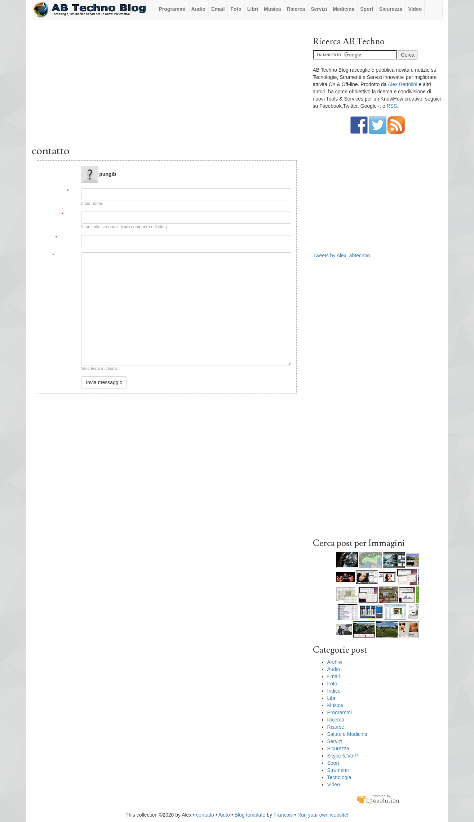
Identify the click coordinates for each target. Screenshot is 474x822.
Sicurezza (391, 9)
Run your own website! (323, 815)
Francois (283, 815)
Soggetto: (66, 238)
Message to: (65, 168)
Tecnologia (339, 777)
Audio (198, 9)
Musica (272, 9)
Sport (366, 9)
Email (218, 9)
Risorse (335, 727)
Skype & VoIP (342, 756)
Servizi (319, 9)
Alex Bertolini (402, 84)
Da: (71, 191)
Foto (235, 9)
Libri (252, 9)
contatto (205, 815)
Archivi (334, 662)
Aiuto (224, 815)
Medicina (343, 9)
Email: (69, 214)
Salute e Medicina (347, 734)
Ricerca (296, 9)
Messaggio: (64, 255)
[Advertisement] (167, 84)
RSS (392, 106)
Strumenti (338, 770)
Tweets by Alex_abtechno (341, 255)
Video (415, 9)
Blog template (249, 815)
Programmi (172, 9)
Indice (334, 691)
